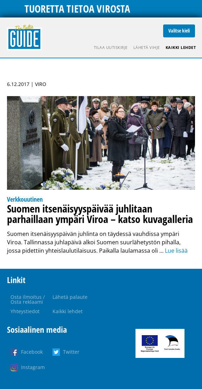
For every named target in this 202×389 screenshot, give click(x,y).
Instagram (33, 367)
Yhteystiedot (25, 311)
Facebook (32, 351)
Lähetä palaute (70, 297)
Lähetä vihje (146, 47)
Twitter (71, 351)
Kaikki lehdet (181, 47)
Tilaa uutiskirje (111, 47)
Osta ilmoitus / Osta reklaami (28, 299)
